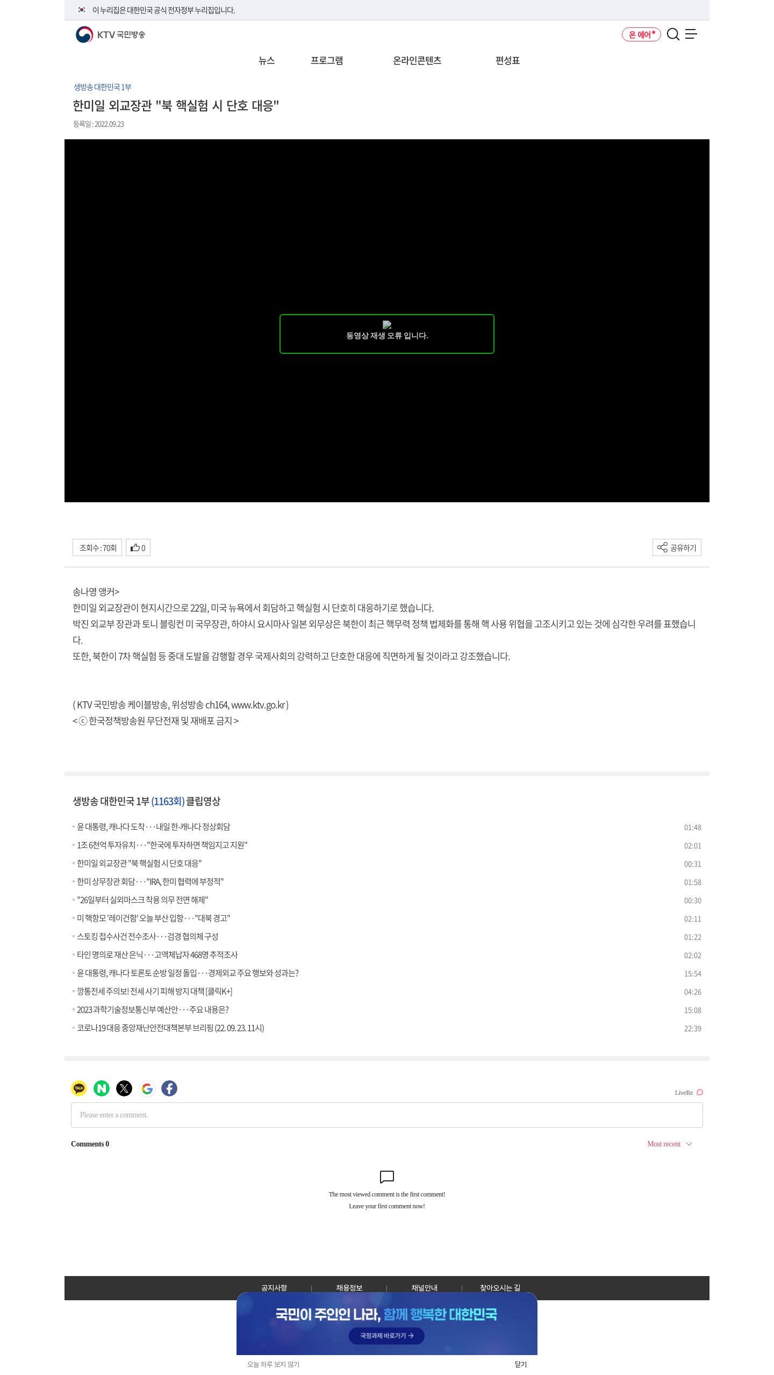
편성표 (508, 60)
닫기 (521, 1364)
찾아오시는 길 (500, 1288)
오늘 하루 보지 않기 (273, 1364)
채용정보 (349, 1288)
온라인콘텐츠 (417, 60)
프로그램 (327, 60)
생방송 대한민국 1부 (102, 86)
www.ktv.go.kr (257, 704)
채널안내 (425, 1288)
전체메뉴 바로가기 (0, 0)
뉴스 (267, 60)
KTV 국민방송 (94, 30)
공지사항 (274, 1288)
